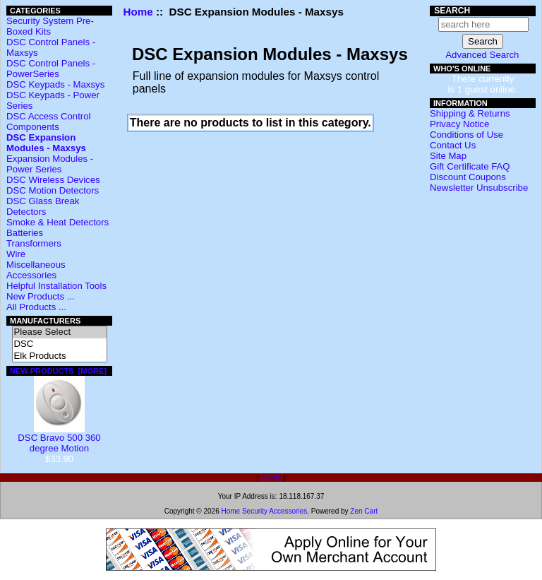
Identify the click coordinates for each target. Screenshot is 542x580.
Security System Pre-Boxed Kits (50, 26)
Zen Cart (364, 511)
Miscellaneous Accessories (36, 269)
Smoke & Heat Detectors (57, 222)
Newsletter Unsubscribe (479, 187)
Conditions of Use (466, 134)
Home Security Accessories (264, 511)
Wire (15, 254)
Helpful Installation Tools (56, 285)
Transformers (33, 243)
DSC (60, 344)
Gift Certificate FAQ (470, 166)
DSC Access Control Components (48, 121)
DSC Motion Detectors (52, 190)
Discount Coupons (468, 177)
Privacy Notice (459, 124)
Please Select (60, 332)
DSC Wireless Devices (53, 179)
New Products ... (40, 296)
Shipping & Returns (470, 113)
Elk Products (60, 356)
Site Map (448, 155)
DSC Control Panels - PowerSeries (50, 68)
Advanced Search (482, 54)
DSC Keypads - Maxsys (55, 84)
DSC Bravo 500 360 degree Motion (59, 439)
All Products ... (36, 307)
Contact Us (453, 145)
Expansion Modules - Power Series (49, 163)
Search (452, 11)
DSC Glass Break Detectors (42, 206)
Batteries (24, 232)
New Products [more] (58, 371)
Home (138, 12)
